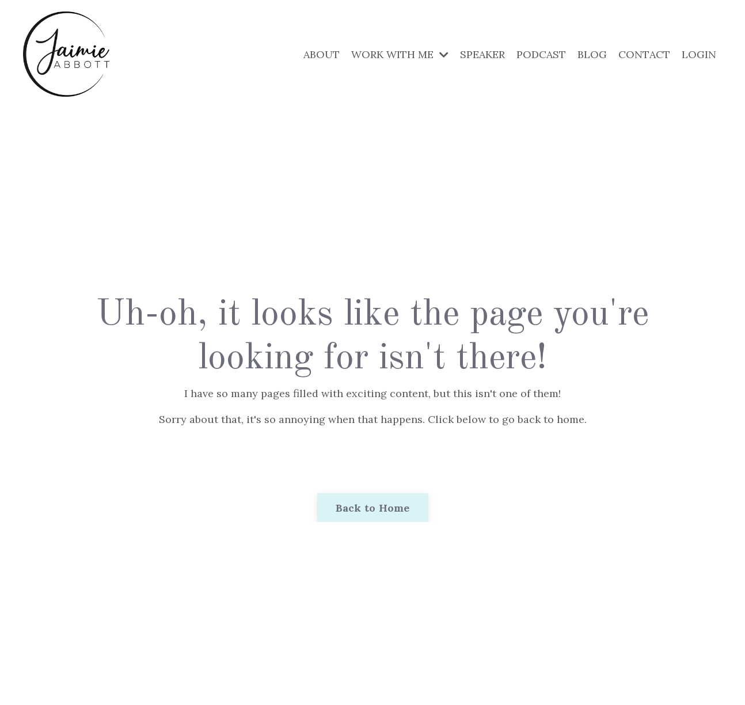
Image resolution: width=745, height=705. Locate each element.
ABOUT (321, 54)
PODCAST (541, 54)
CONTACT (644, 54)
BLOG (592, 54)
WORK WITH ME (399, 54)
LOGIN (699, 54)
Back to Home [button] (373, 508)
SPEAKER (482, 54)
